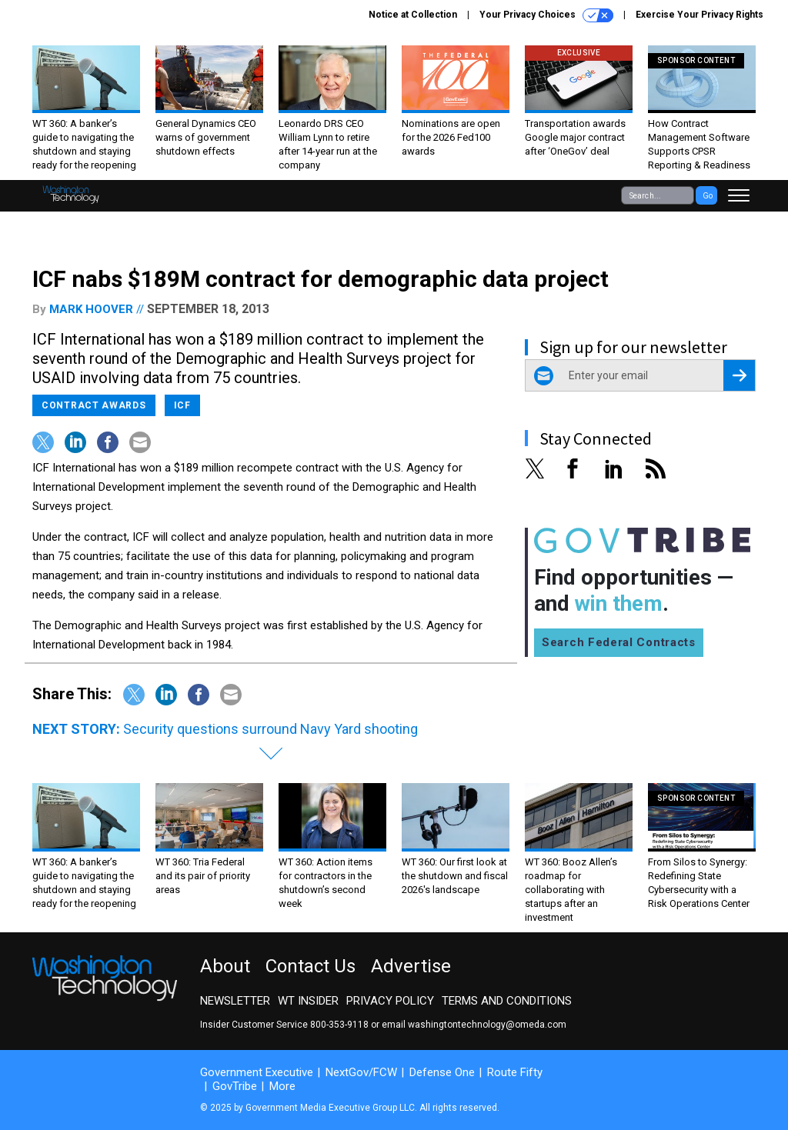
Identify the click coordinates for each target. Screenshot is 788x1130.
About (225, 966)
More (282, 1086)
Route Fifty (515, 1072)
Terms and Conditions (507, 1001)
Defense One (442, 1072)
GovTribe (234, 1086)
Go (708, 196)
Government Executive (256, 1072)
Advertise (411, 966)
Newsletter (235, 1001)
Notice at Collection (413, 14)
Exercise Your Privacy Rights (699, 14)
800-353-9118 (339, 1024)
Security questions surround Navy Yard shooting (270, 729)
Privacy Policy (390, 1001)
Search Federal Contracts (619, 642)
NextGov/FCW (361, 1072)
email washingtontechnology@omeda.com (474, 1024)
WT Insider (308, 1001)
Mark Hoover (91, 309)
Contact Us (310, 966)
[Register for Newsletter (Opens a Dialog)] (739, 375)
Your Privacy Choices (546, 15)
